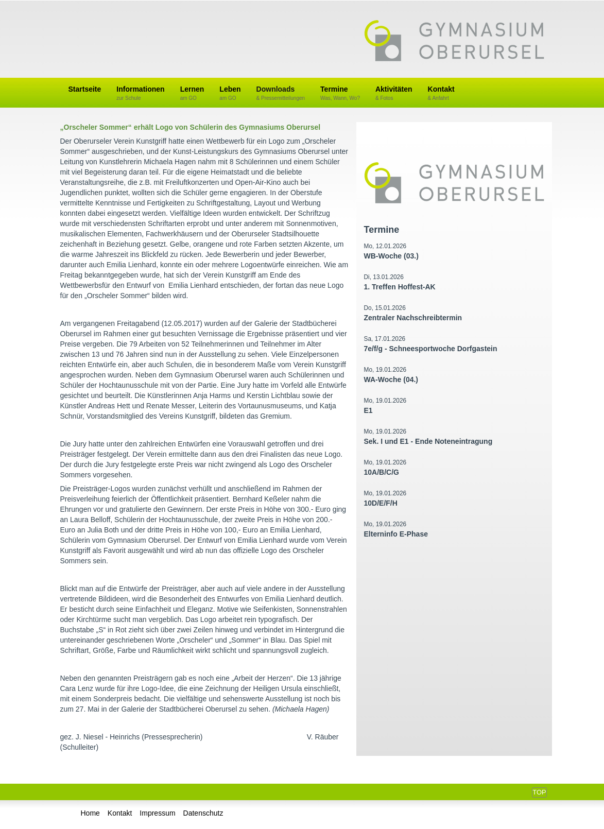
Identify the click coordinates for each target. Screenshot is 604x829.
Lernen (192, 93)
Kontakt (441, 93)
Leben (229, 93)
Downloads (280, 93)
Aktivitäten (393, 93)
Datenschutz (203, 813)
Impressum (157, 813)
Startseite (84, 89)
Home (90, 813)
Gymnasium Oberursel (454, 42)
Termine (340, 93)
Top (539, 792)
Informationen (140, 93)
